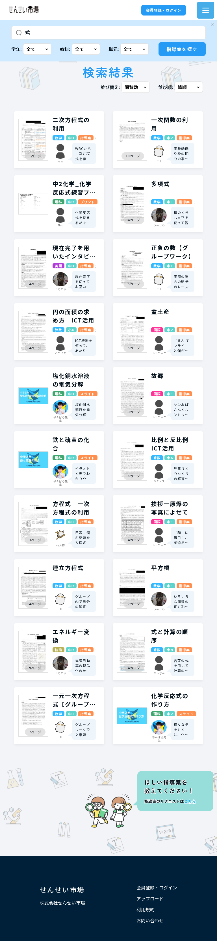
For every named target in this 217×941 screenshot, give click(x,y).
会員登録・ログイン (163, 10)
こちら (190, 801)
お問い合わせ (150, 920)
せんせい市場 (62, 889)
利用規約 (145, 909)
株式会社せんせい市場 (62, 902)
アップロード (150, 898)
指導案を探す (182, 49)
